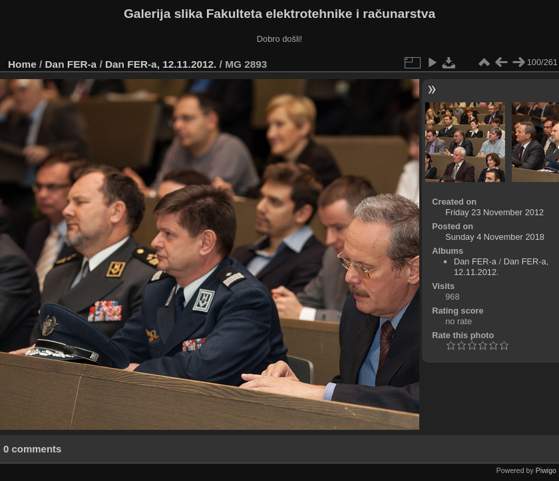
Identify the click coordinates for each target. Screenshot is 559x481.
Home (22, 64)
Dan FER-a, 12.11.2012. (160, 64)
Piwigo (546, 470)
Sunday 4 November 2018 (494, 237)
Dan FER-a (71, 64)
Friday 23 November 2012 (494, 212)
